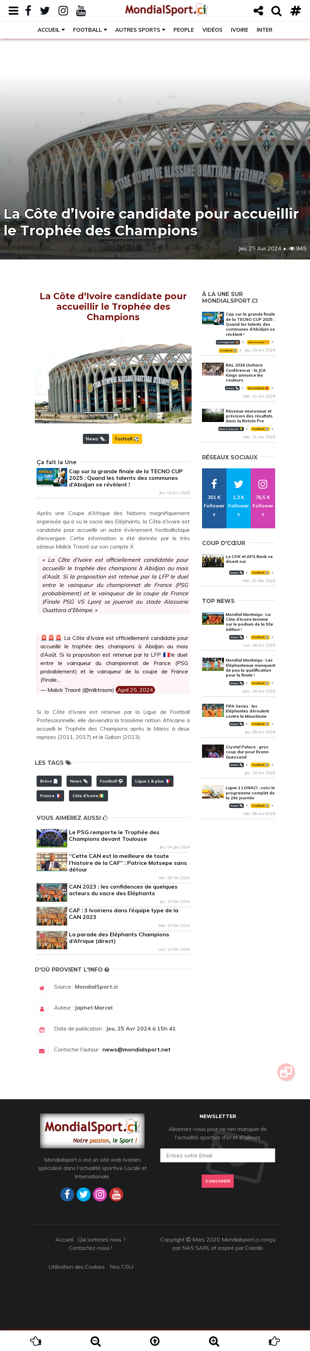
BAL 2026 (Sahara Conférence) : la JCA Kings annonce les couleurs (246, 372)
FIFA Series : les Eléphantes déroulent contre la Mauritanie (247, 711)
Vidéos (212, 30)
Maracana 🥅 (258, 342)
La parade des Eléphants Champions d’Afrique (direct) (119, 937)
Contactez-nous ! (90, 1247)
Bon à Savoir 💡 (231, 429)
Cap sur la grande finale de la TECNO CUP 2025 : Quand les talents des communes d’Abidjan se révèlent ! (126, 478)
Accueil (49, 30)
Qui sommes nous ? (102, 1239)
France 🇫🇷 (50, 795)
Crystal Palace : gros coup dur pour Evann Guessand (247, 752)
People (183, 30)
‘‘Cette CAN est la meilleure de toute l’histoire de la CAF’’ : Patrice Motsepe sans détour (128, 862)
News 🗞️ (95, 438)
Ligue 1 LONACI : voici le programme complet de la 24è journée (250, 792)
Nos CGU (121, 1266)
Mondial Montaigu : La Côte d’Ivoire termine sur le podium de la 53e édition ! (249, 622)
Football (87, 30)
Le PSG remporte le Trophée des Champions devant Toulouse (114, 835)
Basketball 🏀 (258, 388)
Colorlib (254, 1247)
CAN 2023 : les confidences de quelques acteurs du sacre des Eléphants (123, 890)
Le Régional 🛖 (228, 342)
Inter (264, 30)
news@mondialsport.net (136, 1049)
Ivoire (239, 30)
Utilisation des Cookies (76, 1266)
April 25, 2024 (135, 689)
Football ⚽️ (127, 438)
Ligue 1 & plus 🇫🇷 (152, 781)
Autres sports (137, 30)
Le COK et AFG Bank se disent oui (249, 559)
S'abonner (217, 1181)
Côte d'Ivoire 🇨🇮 (88, 795)
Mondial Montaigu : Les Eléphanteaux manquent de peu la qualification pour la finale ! (250, 667)
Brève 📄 (49, 781)
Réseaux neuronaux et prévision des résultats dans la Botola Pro (249, 416)
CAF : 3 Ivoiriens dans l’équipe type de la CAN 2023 (123, 913)
